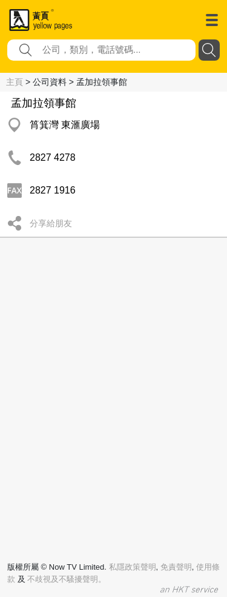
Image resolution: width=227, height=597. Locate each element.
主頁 (14, 82)
